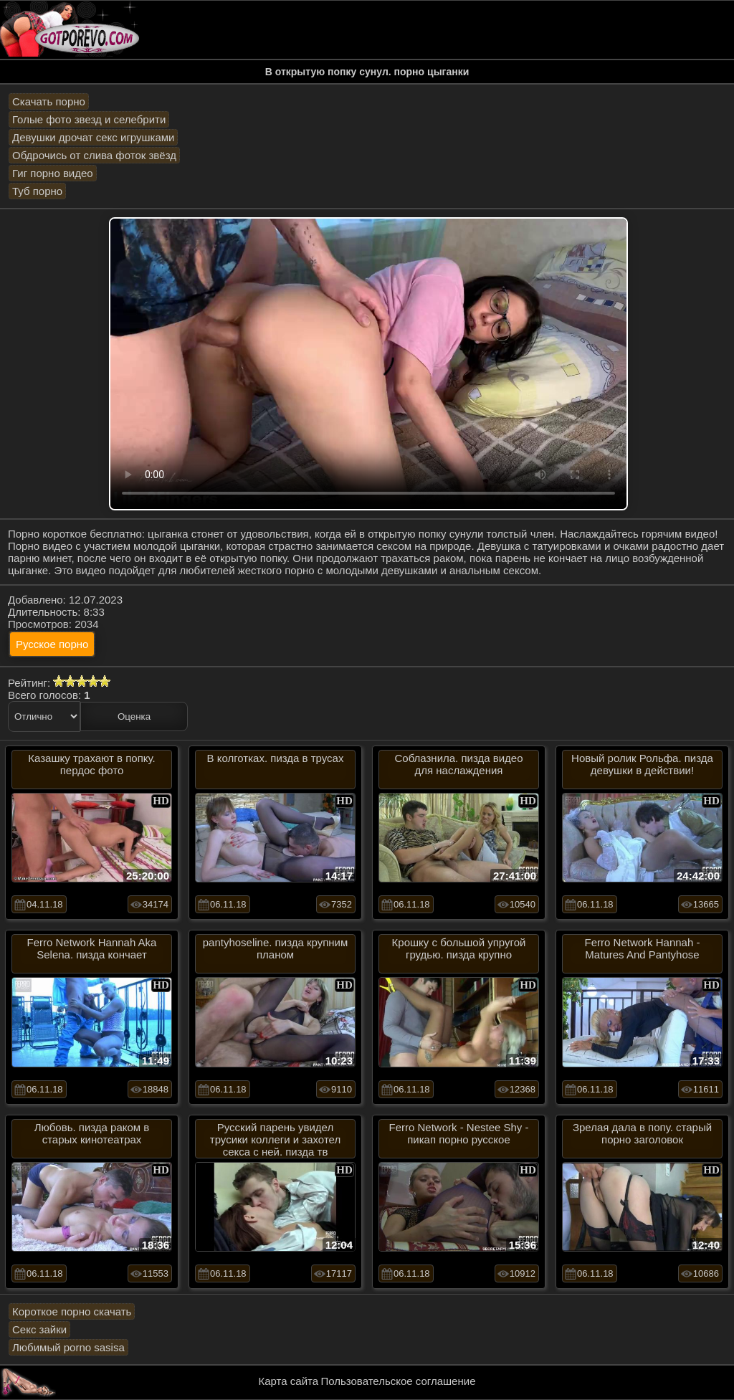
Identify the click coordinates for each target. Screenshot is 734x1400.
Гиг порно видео (52, 173)
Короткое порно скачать (71, 1311)
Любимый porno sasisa (68, 1347)
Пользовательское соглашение (397, 1381)
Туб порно (37, 191)
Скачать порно (48, 101)
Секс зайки (39, 1329)
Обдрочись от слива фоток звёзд (94, 155)
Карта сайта (289, 1381)
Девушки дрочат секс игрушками (93, 137)
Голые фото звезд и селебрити (89, 119)
